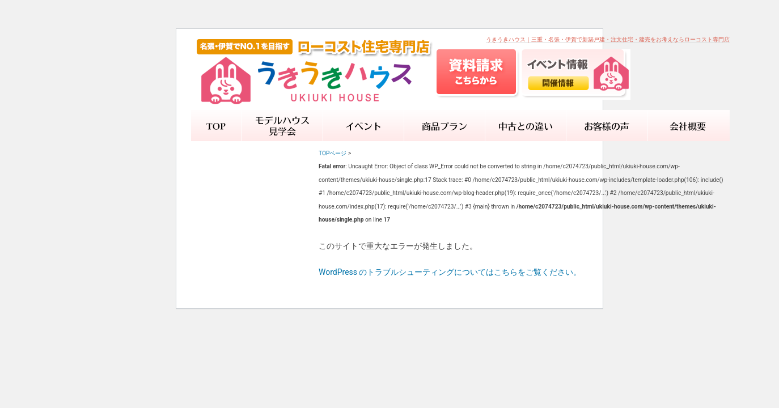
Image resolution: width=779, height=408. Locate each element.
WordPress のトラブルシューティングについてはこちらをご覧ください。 (450, 272)
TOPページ (332, 153)
